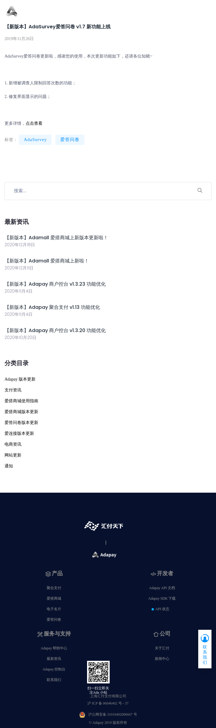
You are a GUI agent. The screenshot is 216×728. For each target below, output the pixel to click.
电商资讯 (13, 444)
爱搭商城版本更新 (21, 412)
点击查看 (34, 123)
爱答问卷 (70, 139)
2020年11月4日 (19, 291)
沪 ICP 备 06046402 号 (107, 703)
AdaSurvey (35, 139)
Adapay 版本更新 (20, 379)
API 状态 (162, 609)
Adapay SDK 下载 (162, 598)
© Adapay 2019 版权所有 (108, 722)
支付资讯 (13, 390)
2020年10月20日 (20, 337)
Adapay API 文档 (162, 588)
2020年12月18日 (20, 245)
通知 (9, 466)
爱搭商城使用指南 (21, 401)
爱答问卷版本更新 (21, 422)
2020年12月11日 (19, 268)
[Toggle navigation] (206, 14)
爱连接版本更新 (19, 433)
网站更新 (13, 455)
